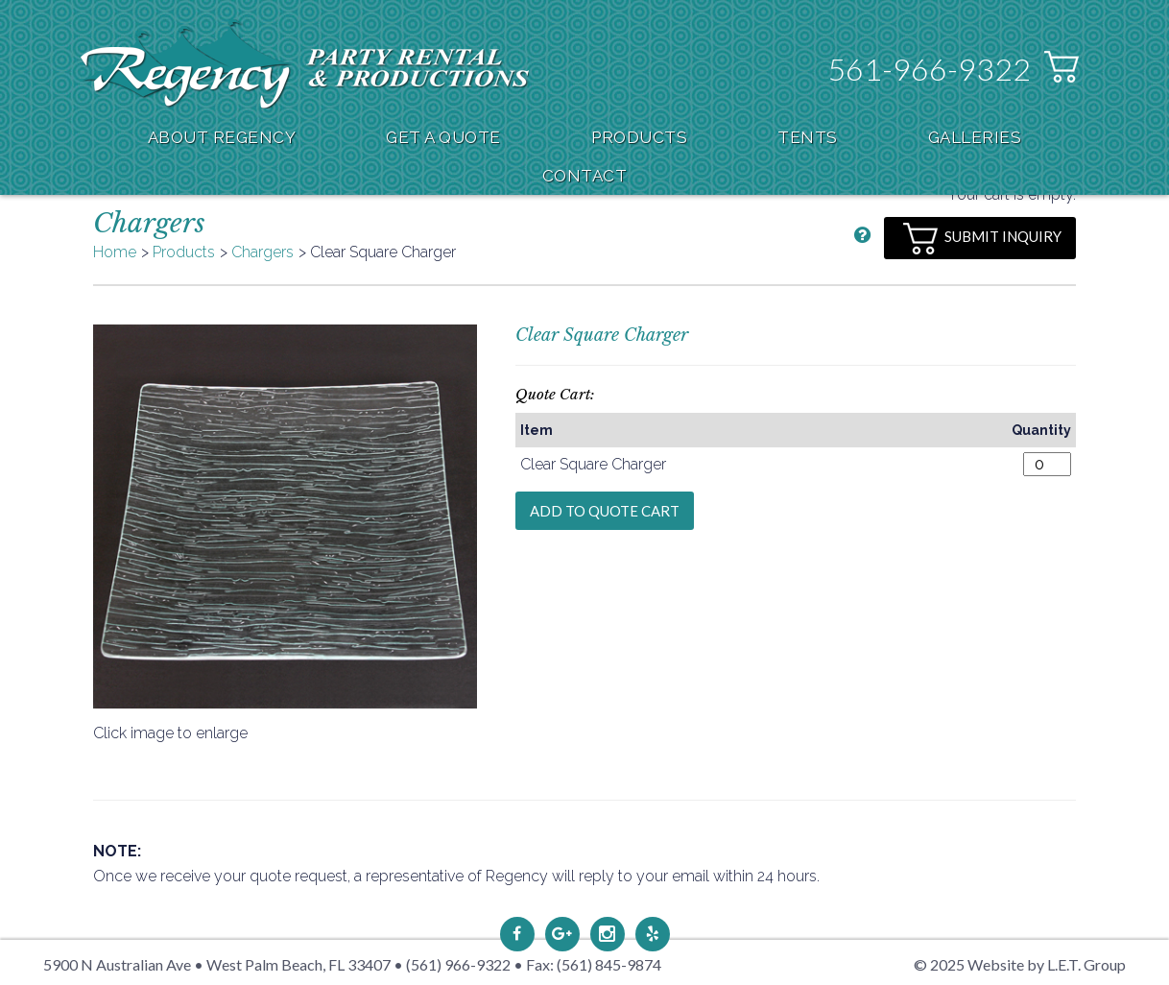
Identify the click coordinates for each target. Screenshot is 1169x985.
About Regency (222, 137)
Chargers (262, 252)
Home (114, 252)
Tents (807, 137)
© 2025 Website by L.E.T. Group (1020, 964)
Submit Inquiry (982, 238)
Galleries (975, 137)
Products (639, 137)
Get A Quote (443, 137)
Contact (585, 175)
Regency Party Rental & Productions (305, 63)
